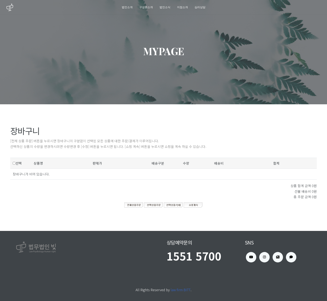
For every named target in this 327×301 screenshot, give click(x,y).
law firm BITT (181, 289)
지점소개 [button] (182, 7)
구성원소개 (146, 7)
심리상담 (200, 7)
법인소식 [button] (165, 7)
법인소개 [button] (127, 7)
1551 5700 (194, 256)
